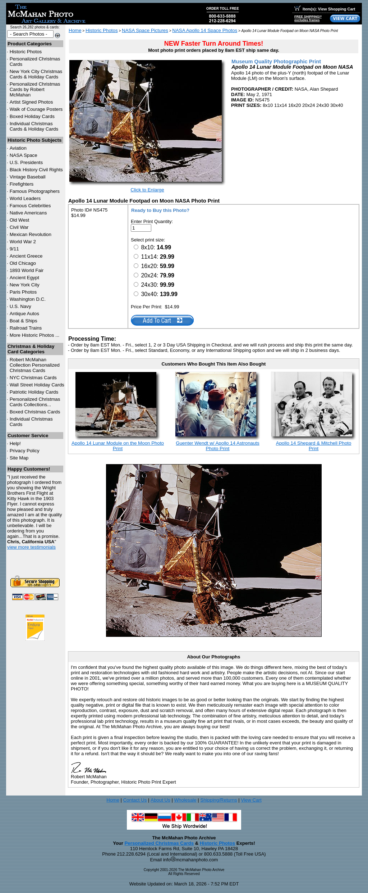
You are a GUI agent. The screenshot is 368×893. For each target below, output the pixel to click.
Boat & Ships (23, 320)
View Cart (251, 800)
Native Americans (28, 213)
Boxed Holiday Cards (32, 116)
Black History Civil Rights (36, 169)
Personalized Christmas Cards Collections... (35, 401)
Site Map (19, 458)
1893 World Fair (27, 270)
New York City (25, 284)
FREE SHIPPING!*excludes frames (308, 18)
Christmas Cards (33, 377)
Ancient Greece (26, 256)
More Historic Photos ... (35, 335)
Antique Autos (24, 313)
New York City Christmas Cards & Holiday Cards (36, 74)
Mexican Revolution (30, 234)
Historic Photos (26, 51)
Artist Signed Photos (31, 102)
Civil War (19, 227)
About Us (160, 800)
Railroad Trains (26, 328)
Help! (15, 443)
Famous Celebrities (30, 205)
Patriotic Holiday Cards (34, 392)
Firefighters (22, 184)
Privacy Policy (25, 450)
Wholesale (185, 800)
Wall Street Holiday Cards (37, 384)
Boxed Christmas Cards (35, 411)
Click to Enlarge (147, 189)
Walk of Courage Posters (36, 109)
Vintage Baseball (28, 177)
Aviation (18, 148)
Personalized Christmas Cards (159, 843)
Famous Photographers (35, 191)
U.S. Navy (20, 306)
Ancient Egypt (24, 277)
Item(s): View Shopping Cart (324, 9)
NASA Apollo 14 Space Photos (204, 30)
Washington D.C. (28, 299)
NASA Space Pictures (145, 30)
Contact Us (135, 800)
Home (75, 30)
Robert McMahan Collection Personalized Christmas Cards (35, 365)
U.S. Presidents (26, 162)
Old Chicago (23, 263)
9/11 (14, 248)
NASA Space (23, 155)
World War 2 (23, 241)
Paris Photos (23, 292)
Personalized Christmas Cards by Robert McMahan (35, 89)
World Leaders (25, 198)
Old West (19, 220)
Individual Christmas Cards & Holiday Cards (34, 126)
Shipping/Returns (218, 800)
